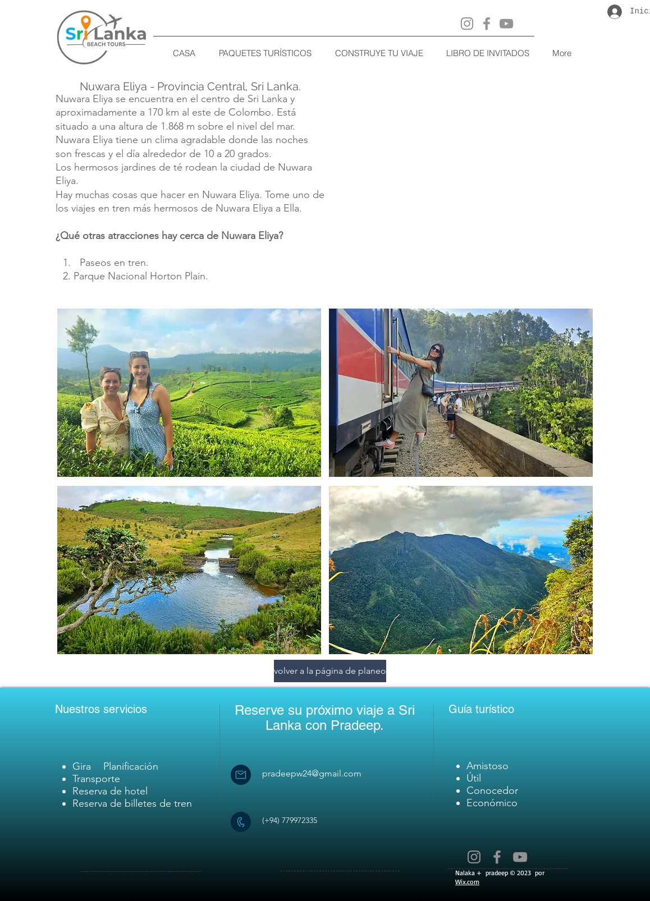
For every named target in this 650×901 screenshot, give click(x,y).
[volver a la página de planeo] (330, 671)
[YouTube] (506, 23)
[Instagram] (467, 23)
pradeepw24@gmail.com (311, 773)
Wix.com (467, 881)
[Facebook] (486, 23)
